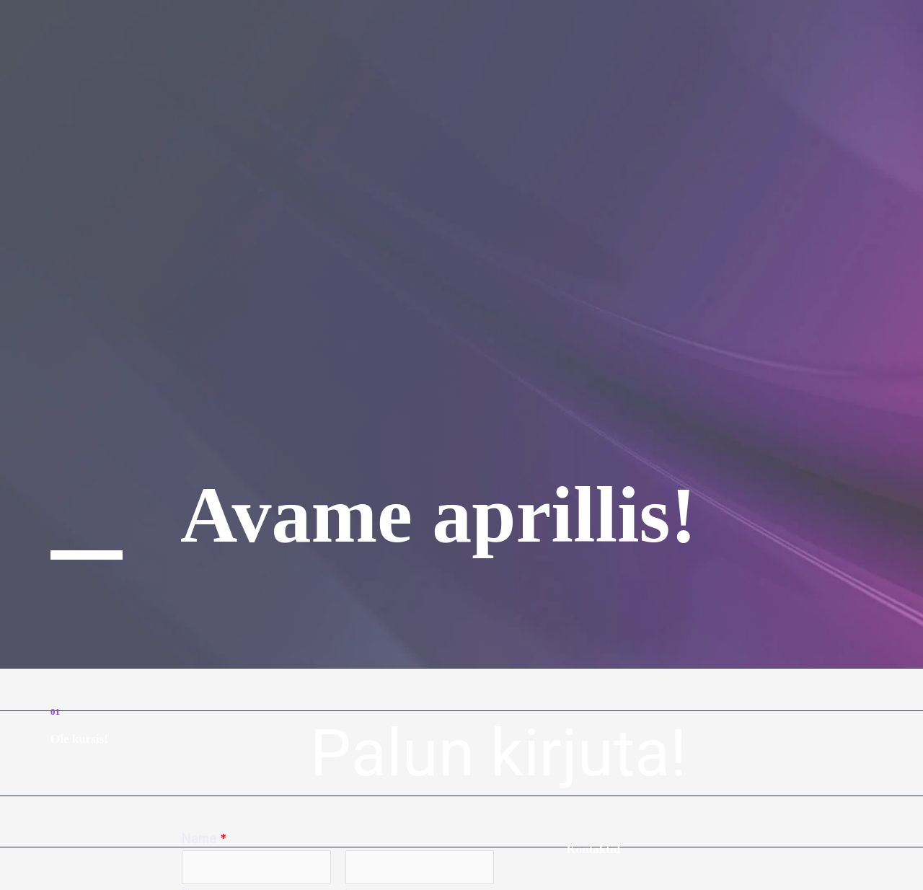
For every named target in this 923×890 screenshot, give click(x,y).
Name (204, 839)
